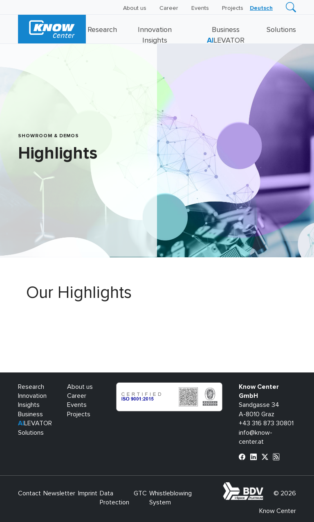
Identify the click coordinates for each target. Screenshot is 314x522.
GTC (140, 493)
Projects (232, 8)
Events (200, 8)
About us (134, 8)
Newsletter (59, 493)
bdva (265, 486)
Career (168, 8)
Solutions (281, 30)
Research (102, 30)
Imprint (87, 493)
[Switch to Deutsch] (261, 8)
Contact (29, 493)
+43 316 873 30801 (266, 423)
